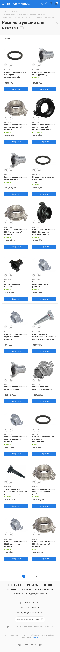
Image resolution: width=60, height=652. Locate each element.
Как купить (32, 585)
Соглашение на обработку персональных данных (32, 627)
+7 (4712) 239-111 (31, 603)
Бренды (48, 585)
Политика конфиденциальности (30, 594)
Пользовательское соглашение (38, 589)
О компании (14, 585)
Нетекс (35, 638)
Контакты (10, 589)
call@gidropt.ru (32, 607)
